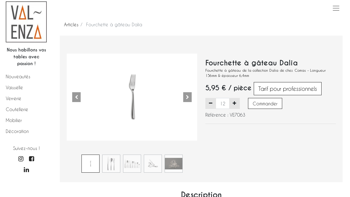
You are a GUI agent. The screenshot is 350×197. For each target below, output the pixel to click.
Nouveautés (18, 76)
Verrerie (13, 98)
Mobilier (14, 120)
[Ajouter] (234, 103)
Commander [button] (265, 103)
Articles (71, 24)
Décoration (17, 131)
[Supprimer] (210, 103)
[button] (76, 97)
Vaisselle (14, 87)
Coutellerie (17, 109)
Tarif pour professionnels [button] (287, 88)
